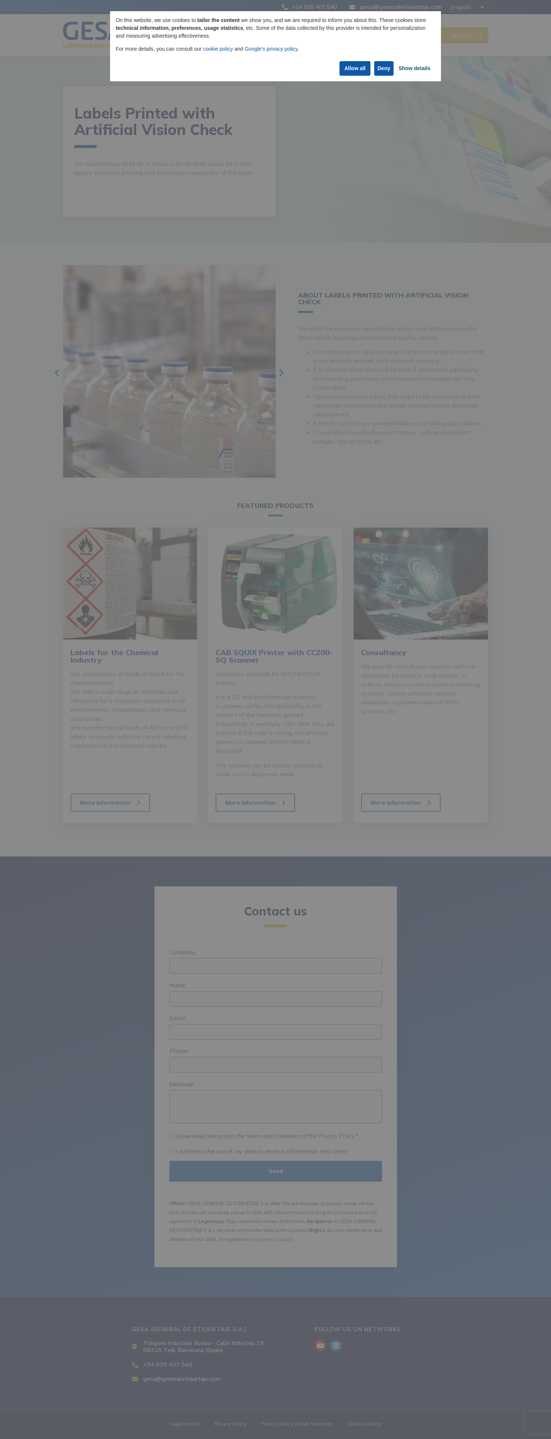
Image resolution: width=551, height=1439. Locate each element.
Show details (414, 68)
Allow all (349, 68)
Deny (382, 68)
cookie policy (218, 49)
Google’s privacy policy (271, 49)
